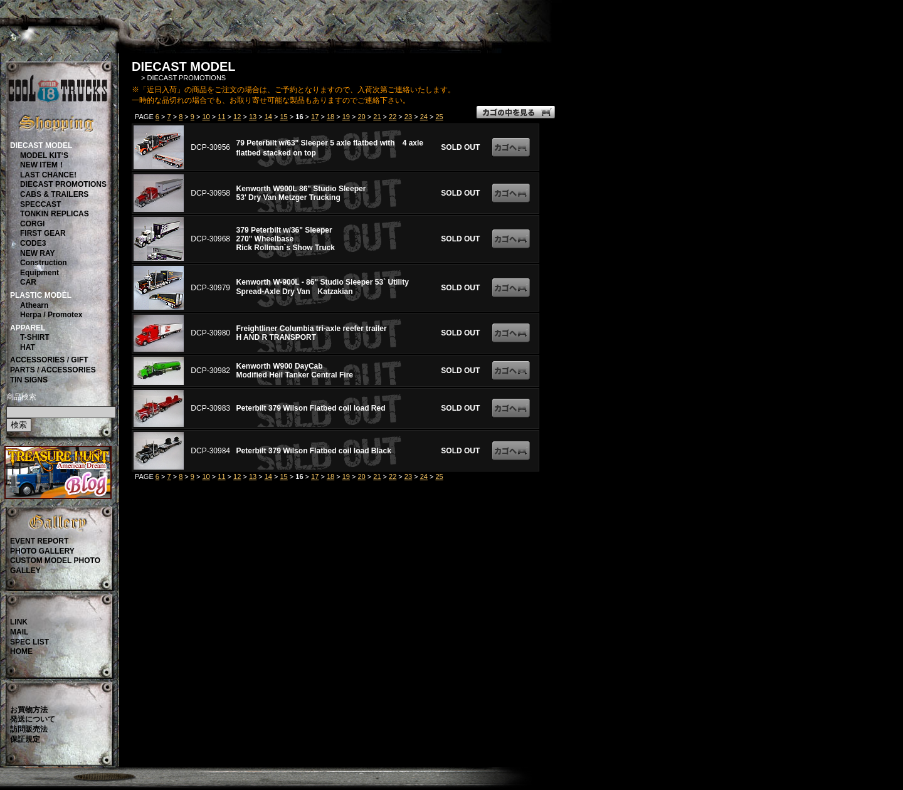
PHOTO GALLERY (42, 551)
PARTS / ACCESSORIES (53, 370)
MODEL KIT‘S (44, 155)
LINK (19, 622)
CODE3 (33, 243)
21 (377, 116)
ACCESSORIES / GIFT (49, 360)
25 (439, 116)
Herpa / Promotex (51, 314)
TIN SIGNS (29, 380)
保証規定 (25, 739)
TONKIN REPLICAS (54, 213)
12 (237, 116)
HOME (21, 651)
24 (424, 116)
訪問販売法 (29, 729)
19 (346, 116)
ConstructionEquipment (43, 267)
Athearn (34, 305)
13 (252, 116)
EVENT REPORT (39, 541)
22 (392, 116)
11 (221, 116)
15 (283, 116)
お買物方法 (29, 709)
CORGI (32, 223)
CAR (28, 282)
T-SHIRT (35, 337)
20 (361, 116)
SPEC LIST (29, 642)
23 (408, 116)
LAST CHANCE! (48, 175)
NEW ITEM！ (42, 165)
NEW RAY (37, 253)
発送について (32, 719)
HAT (27, 347)
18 (330, 116)
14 (268, 116)
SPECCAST (40, 204)
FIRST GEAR (43, 233)
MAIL (19, 632)
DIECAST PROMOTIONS (63, 184)
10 (206, 116)
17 (315, 116)
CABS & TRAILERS (54, 194)
